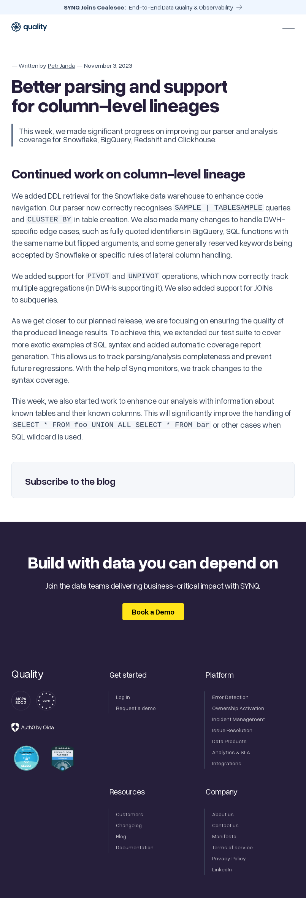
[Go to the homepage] (27, 673)
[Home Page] (29, 26)
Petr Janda (61, 65)
